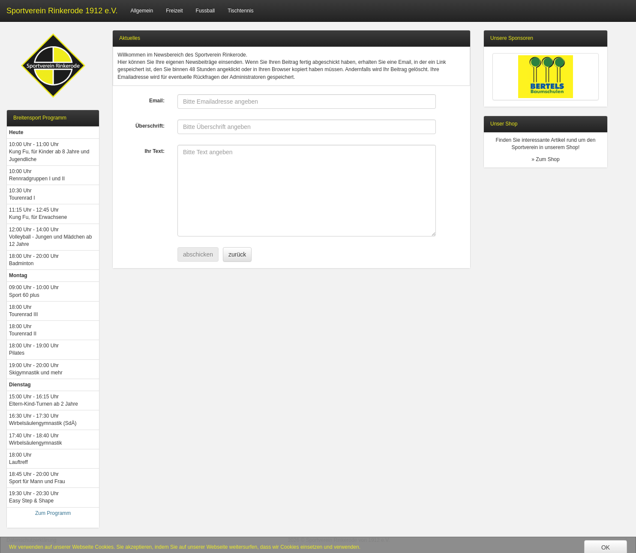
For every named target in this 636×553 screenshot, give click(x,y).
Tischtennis (240, 11)
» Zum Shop (545, 159)
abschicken (198, 254)
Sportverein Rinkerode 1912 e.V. (62, 10)
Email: (157, 101)
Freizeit (174, 11)
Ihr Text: (154, 151)
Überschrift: (150, 126)
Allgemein (142, 11)
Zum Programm (53, 513)
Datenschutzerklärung (31, 540)
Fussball (205, 11)
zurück (237, 254)
